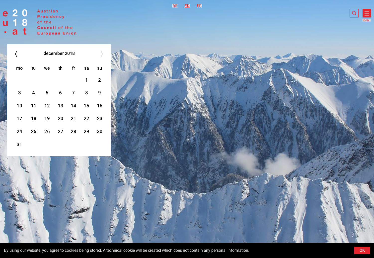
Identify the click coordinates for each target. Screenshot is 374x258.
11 (33, 106)
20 (60, 118)
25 (33, 131)
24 (19, 131)
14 (73, 106)
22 (86, 118)
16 (99, 106)
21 (73, 118)
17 (19, 118)
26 (47, 131)
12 (47, 106)
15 (86, 106)
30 (99, 131)
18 (33, 118)
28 (73, 131)
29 (86, 131)
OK (362, 250)
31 (19, 144)
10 (19, 106)
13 (60, 106)
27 (60, 131)
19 (47, 118)
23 (99, 118)
